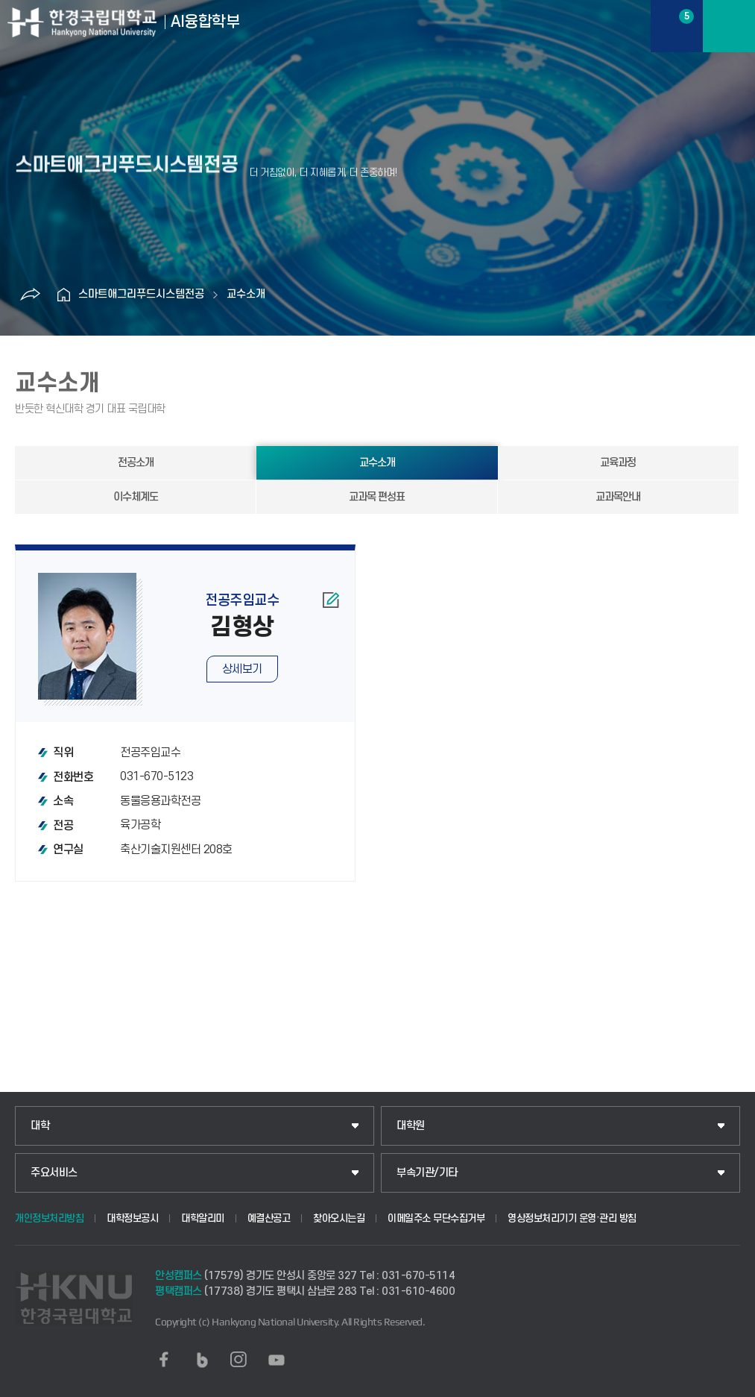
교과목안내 (618, 497)
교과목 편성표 (377, 497)
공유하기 (29, 294)
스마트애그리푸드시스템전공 (141, 294)
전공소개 (136, 462)
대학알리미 (202, 1218)
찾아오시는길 (338, 1218)
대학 (40, 1126)
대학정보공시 (132, 1218)
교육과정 (618, 462)
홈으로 (63, 294)
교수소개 (246, 294)
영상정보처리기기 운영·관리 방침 (572, 1218)
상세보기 (242, 669)
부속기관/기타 (427, 1173)
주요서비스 (54, 1173)
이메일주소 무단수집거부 (436, 1218)
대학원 (411, 1126)
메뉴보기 (729, 26)
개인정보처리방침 (49, 1218)
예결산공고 (269, 1218)
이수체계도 (135, 497)
